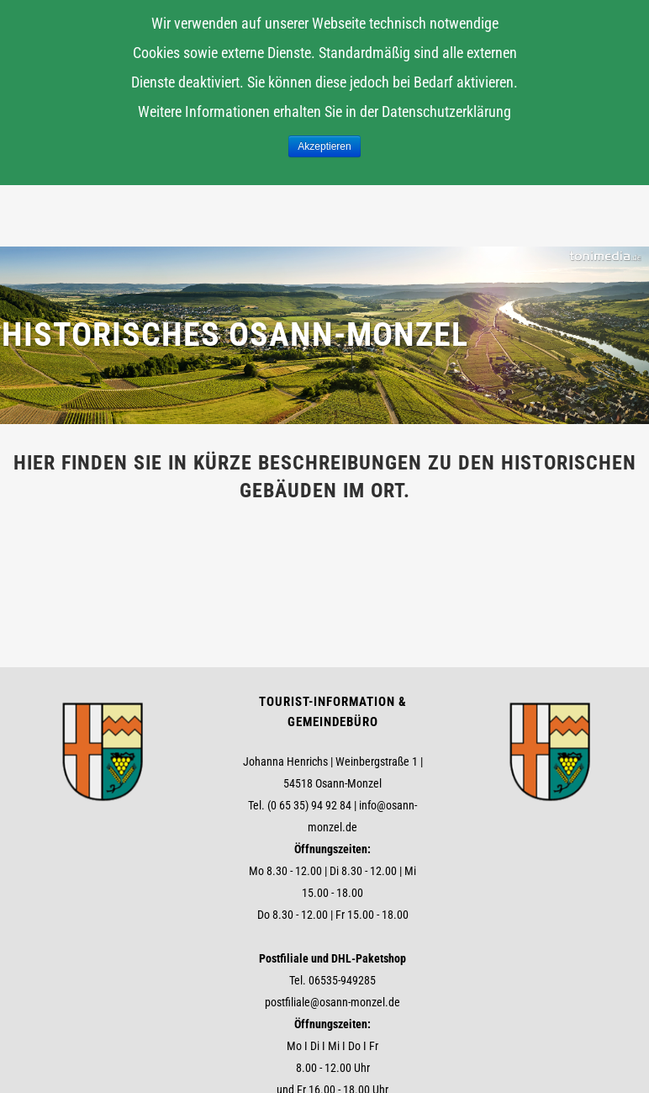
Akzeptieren (324, 146)
